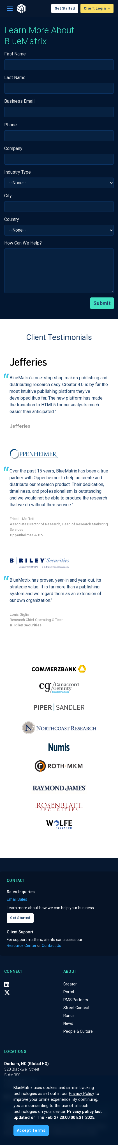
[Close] (31, 1130)
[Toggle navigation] (9, 8)
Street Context (76, 1007)
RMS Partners (75, 1000)
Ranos (69, 1015)
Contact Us (51, 945)
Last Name (15, 77)
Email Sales (17, 899)
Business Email (19, 101)
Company (13, 148)
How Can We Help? (23, 243)
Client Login (95, 8)
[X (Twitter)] (7, 992)
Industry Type (17, 172)
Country (11, 219)
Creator (70, 984)
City (8, 195)
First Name (15, 54)
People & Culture (78, 1031)
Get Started (65, 8)
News (68, 1023)
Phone (10, 124)
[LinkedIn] (6, 984)
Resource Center (21, 945)
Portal (68, 992)
